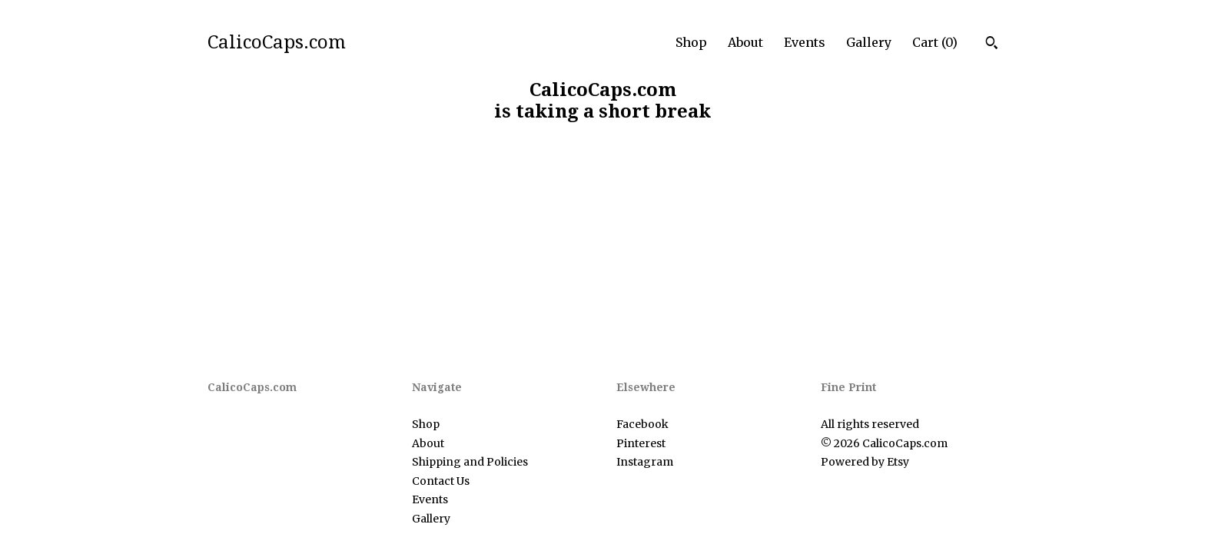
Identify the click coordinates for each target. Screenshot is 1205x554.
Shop (691, 42)
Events (804, 42)
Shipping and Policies (470, 462)
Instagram (644, 462)
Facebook (642, 424)
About (745, 42)
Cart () (935, 42)
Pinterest (641, 443)
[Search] (992, 44)
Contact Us (441, 481)
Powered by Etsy (865, 462)
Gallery (868, 42)
